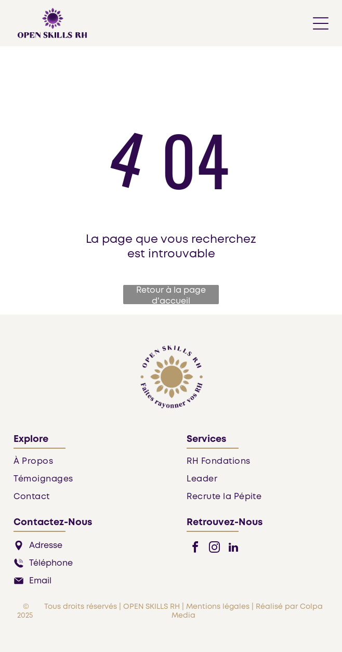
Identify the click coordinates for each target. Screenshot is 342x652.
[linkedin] (233, 548)
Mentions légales (217, 607)
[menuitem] (84, 465)
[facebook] (195, 548)
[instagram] (214, 548)
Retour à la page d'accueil (171, 295)
